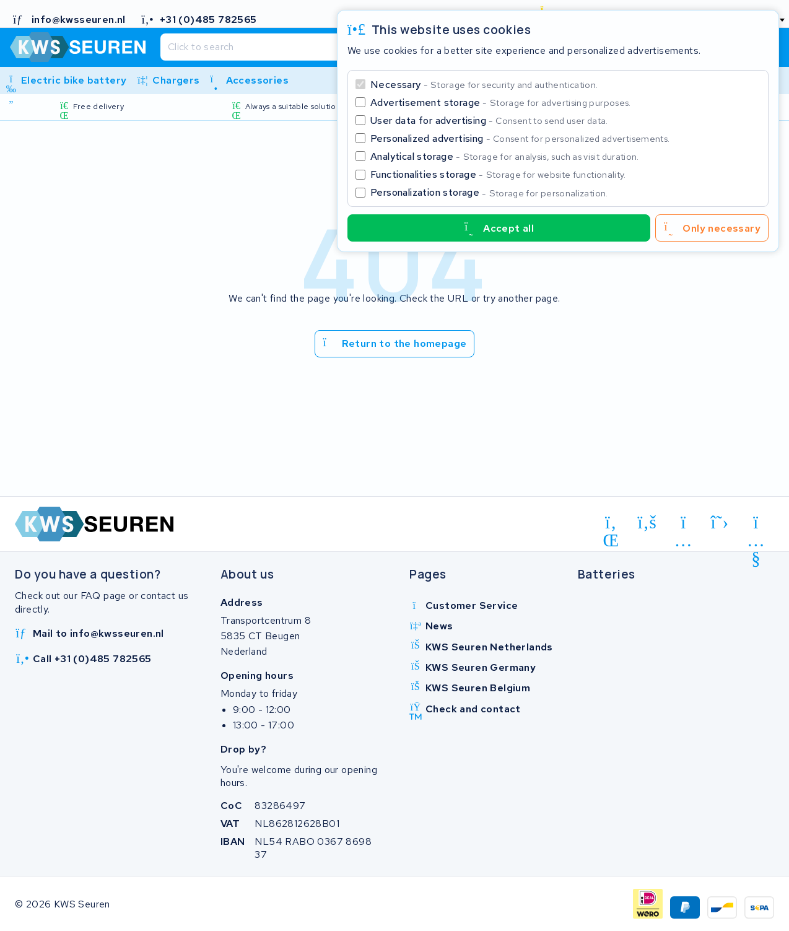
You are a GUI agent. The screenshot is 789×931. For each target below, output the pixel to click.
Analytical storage (504, 156)
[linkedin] (611, 524)
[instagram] (683, 524)
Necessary (484, 84)
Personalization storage (489, 192)
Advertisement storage (500, 102)
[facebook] (647, 522)
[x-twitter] (720, 522)
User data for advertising (489, 120)
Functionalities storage (498, 174)
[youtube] (756, 524)
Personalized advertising (519, 138)
